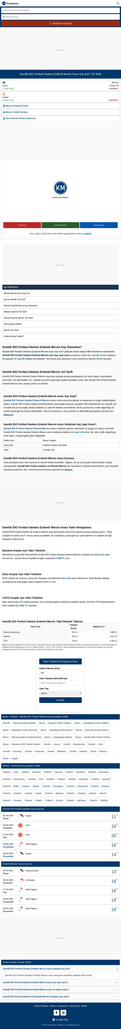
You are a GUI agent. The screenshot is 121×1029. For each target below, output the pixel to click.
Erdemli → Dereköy (12, 800)
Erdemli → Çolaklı (33, 800)
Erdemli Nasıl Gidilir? (14, 336)
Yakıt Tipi (44, 688)
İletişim (84, 1006)
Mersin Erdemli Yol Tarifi (15, 312)
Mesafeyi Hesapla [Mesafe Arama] (60, 23)
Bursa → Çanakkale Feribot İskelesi (91, 723)
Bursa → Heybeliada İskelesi (58, 737)
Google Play (60, 1019)
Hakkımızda (74, 1006)
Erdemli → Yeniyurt (56, 779)
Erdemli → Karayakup (53, 786)
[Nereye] (60, 17)
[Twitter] (63, 1013)
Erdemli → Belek (11, 786)
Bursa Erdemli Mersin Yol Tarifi (18, 318)
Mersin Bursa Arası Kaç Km (17, 293)
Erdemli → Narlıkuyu (76, 800)
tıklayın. (69, 469)
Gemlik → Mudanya (56, 751)
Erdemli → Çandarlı (12, 793)
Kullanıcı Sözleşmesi (58, 1006)
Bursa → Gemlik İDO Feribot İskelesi (92, 737)
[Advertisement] (60, 46)
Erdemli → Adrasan (54, 793)
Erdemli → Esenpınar (98, 772)
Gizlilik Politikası (41, 1006)
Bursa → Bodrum (99, 751)
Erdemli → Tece (35, 779)
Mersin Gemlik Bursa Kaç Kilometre (20, 305)
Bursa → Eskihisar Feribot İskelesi (92, 730)
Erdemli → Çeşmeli (101, 779)
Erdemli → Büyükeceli (77, 786)
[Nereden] (60, 10)
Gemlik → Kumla (52, 744)
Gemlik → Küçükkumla (74, 744)
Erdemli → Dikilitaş (99, 800)
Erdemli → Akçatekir (75, 772)
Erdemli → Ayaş (10, 772)
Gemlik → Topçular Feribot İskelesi (19, 723)
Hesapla (60, 700)
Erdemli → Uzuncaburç (14, 779)
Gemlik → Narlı (95, 744)
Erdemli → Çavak (33, 793)
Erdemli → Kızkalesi (31, 772)
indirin (87, 233)
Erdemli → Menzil (30, 786)
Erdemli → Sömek (97, 793)
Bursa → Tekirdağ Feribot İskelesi (57, 730)
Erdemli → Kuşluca (100, 786)
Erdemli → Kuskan (54, 800)
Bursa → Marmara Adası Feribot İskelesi (22, 737)
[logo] (10, 3)
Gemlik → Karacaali (34, 751)
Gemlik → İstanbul (78, 751)
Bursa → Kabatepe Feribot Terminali (20, 730)
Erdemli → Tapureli (53, 772)
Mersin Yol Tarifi (11, 330)
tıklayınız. (9, 415)
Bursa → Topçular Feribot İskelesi (55, 723)
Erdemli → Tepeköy (76, 793)
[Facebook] (56, 1013)
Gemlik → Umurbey (12, 751)
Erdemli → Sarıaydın (78, 779)
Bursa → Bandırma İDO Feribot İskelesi (21, 744)
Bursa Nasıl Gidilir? (13, 324)
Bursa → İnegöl (10, 758)
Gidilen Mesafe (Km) (49, 668)
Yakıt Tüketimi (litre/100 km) (53, 678)
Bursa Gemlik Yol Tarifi (14, 299)
